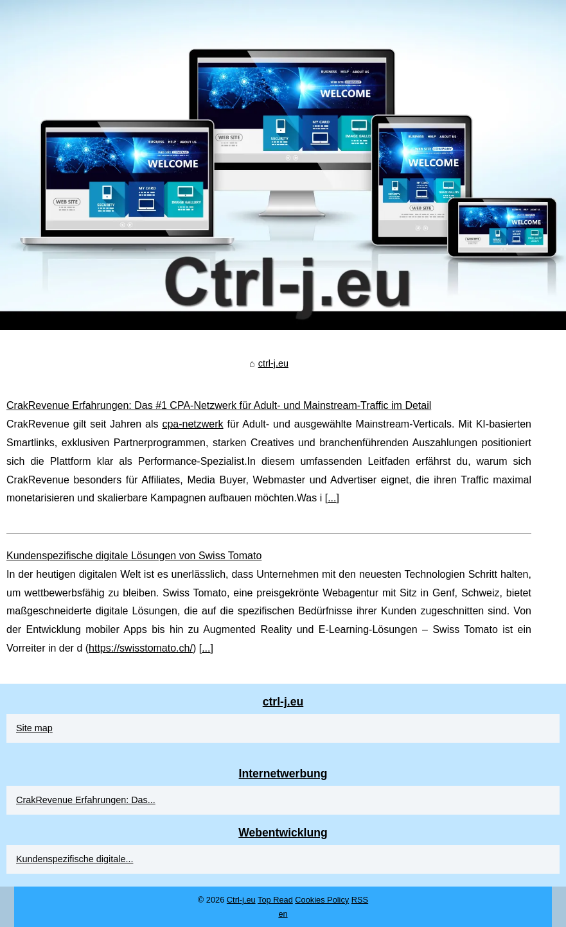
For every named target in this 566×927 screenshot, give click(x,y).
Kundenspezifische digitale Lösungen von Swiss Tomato (133, 555)
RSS (359, 900)
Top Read (275, 900)
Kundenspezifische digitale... (74, 859)
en (282, 914)
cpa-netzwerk (192, 424)
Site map (34, 728)
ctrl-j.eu (273, 363)
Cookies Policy (322, 900)
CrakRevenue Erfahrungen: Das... (85, 800)
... (332, 497)
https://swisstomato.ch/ (141, 648)
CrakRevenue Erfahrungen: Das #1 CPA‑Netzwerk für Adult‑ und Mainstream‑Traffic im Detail (218, 405)
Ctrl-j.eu (241, 900)
